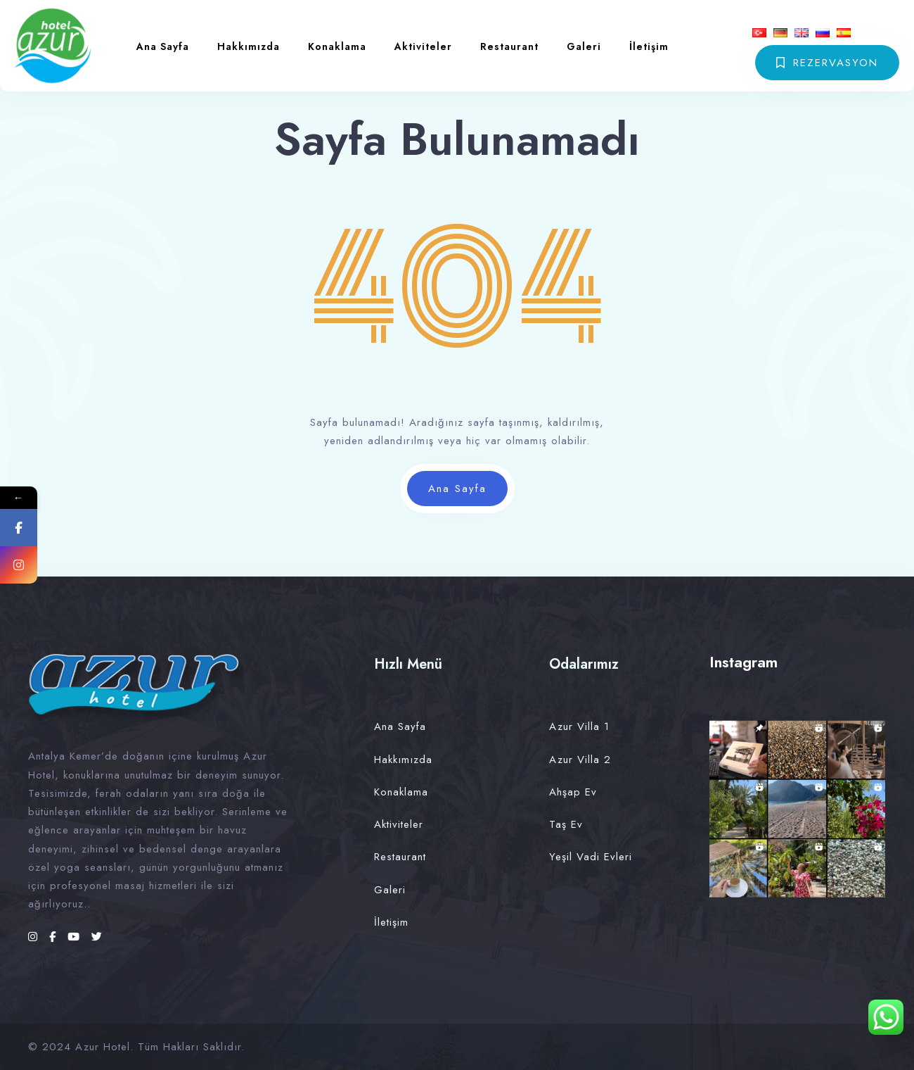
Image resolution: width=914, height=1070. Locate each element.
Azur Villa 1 (579, 726)
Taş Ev (566, 824)
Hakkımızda (248, 46)
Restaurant (509, 46)
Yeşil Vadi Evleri (590, 856)
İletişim (649, 46)
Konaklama (337, 46)
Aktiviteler (423, 46)
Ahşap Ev (573, 792)
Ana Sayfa (162, 46)
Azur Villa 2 (580, 759)
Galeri (584, 46)
